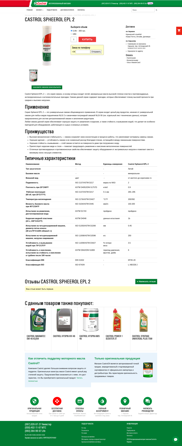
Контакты (81, 10)
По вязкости (85, 430)
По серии (84, 433)
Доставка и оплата (132, 433)
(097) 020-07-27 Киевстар (110, 3)
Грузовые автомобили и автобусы (91, 442)
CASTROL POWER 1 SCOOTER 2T (114, 337)
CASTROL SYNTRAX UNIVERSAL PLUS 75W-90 (142, 339)
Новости (129, 428)
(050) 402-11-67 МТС (126, 3)
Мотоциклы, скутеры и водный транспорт (93, 439)
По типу (83, 428)
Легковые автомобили (87, 437)
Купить (87, 39)
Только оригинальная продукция (117, 358)
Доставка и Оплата (67, 10)
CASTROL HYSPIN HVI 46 (64, 336)
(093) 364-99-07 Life (140, 3)
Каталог (39, 10)
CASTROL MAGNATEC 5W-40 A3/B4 (36, 337)
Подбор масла (52, 10)
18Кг (74, 34)
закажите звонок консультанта (47, 87)
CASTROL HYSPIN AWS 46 (89, 337)
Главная (30, 10)
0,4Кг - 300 (79, 31)
